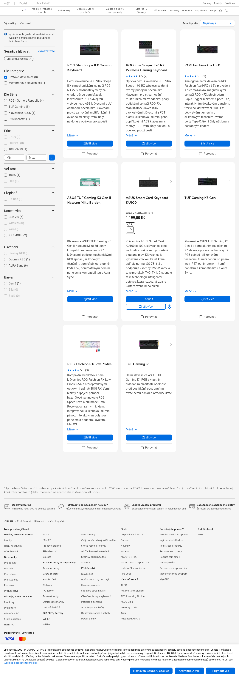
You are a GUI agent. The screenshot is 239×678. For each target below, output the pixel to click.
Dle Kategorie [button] (29, 71)
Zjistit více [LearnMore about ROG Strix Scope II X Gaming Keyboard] (90, 143)
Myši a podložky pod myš (95, 579)
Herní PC (9, 624)
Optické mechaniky (53, 601)
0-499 (15, 137)
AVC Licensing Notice (133, 596)
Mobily (218, 3)
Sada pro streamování (93, 590)
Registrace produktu (170, 545)
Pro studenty (11, 579)
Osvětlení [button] (29, 247)
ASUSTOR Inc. (129, 557)
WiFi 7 (46, 618)
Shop (213, 10)
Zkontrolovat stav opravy (173, 534)
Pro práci (9, 568)
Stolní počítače (12, 619)
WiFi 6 (46, 624)
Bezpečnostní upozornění (173, 568)
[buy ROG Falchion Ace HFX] (202, 65)
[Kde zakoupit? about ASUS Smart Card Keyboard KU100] (169, 307)
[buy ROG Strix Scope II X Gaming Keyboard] (90, 68)
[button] (207, 3)
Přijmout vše (220, 671)
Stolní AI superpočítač (93, 557)
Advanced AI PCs (130, 618)
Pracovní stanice (52, 545)
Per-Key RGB (19, 253)
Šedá (14, 296)
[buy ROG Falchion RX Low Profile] (89, 364)
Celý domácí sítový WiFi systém (98, 540)
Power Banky (88, 618)
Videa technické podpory (173, 573)
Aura (123, 613)
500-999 (16, 143)
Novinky (125, 545)
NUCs (46, 534)
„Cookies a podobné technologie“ (21, 662)
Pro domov (10, 562)
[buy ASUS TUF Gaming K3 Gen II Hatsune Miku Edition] (90, 200)
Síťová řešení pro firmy (93, 545)
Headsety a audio (90, 585)
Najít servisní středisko (171, 540)
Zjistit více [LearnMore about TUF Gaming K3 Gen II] (207, 299)
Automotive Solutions (133, 590)
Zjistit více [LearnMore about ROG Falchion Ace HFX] (207, 143)
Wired (15, 229)
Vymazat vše (46, 51)
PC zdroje (48, 590)
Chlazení (47, 585)
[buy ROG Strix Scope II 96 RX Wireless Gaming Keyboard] (149, 68)
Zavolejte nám (167, 562)
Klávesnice (87, 573)
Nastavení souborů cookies (151, 671)
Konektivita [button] (29, 211)
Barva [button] (29, 277)
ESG (200, 534)
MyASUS (164, 579)
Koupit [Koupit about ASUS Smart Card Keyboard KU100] (149, 299)
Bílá (13, 289)
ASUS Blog (127, 601)
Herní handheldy (13, 546)
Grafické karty (50, 573)
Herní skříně (49, 579)
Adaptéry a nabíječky (93, 607)
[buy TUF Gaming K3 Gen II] (201, 197)
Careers (125, 540)
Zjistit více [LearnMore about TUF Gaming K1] (149, 437)
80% (14, 181)
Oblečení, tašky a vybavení (96, 596)
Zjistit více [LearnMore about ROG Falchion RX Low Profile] (90, 437)
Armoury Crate (129, 607)
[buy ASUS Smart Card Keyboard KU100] (149, 200)
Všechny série (57, 521)
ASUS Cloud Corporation (135, 562)
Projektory (10, 607)
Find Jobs (126, 573)
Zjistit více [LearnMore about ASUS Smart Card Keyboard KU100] (146, 306)
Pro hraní (9, 585)
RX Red (16, 199)
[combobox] (217, 23)
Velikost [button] (29, 169)
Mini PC (47, 540)
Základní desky (51, 568)
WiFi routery (88, 534)
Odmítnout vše (189, 671)
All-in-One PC (11, 613)
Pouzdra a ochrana (91, 601)
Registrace (201, 10)
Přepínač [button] (29, 193)
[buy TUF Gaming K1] (137, 364)
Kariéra (125, 551)
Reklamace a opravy (170, 551)
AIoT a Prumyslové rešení (95, 551)
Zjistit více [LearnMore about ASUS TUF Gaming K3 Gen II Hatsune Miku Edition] (90, 299)
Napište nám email (169, 557)
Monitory (9, 602)
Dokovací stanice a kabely (95, 613)
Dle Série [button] (29, 94)
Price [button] (29, 131)
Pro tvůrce (10, 574)
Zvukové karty (51, 596)
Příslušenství (11, 551)
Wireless (16, 223)
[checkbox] (28, 137)
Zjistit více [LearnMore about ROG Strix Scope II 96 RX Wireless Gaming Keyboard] (149, 143)
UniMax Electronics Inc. (134, 568)
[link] (10, 11)
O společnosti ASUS (132, 534)
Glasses (47, 557)
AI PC (124, 585)
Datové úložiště (51, 607)
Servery (85, 562)
